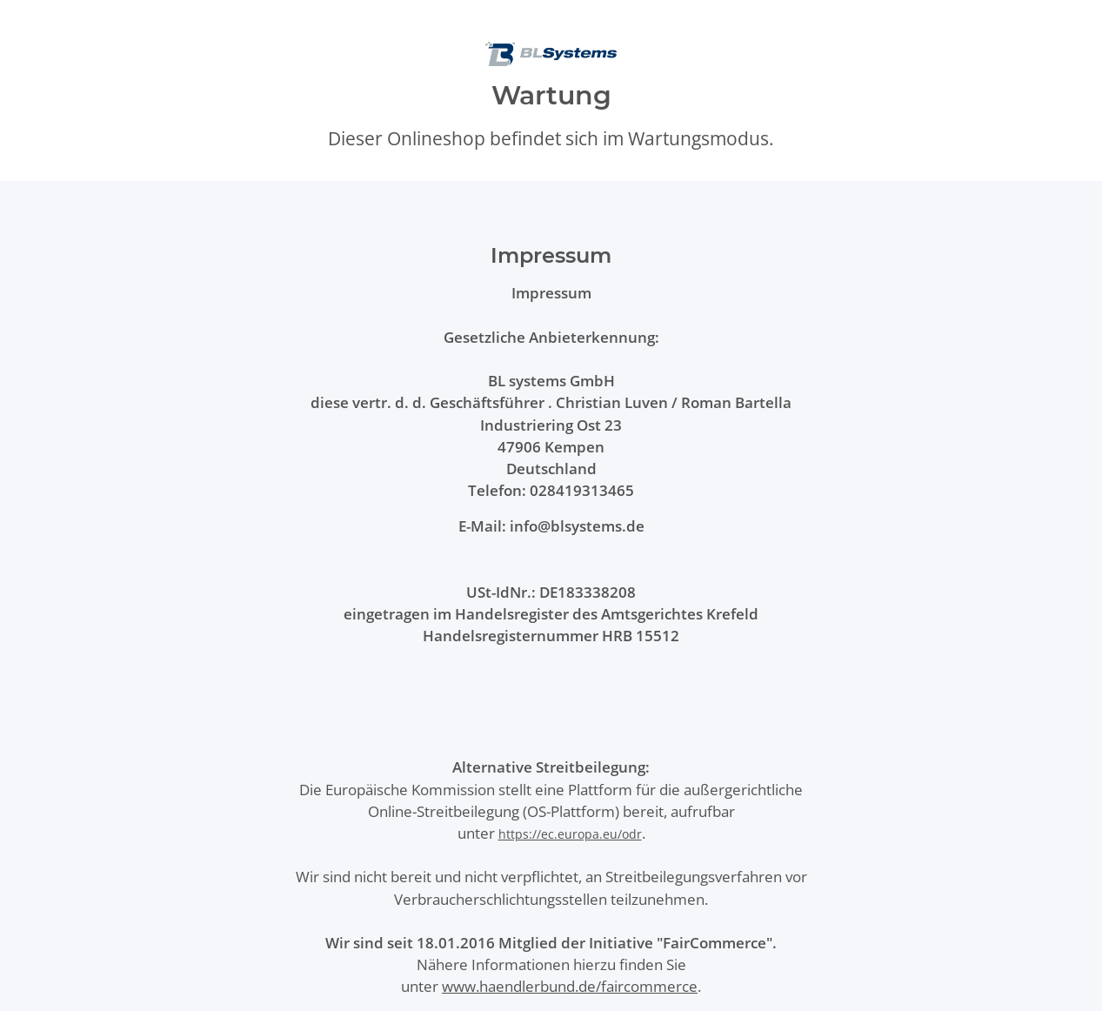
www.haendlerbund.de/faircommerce (570, 986)
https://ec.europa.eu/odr (570, 834)
